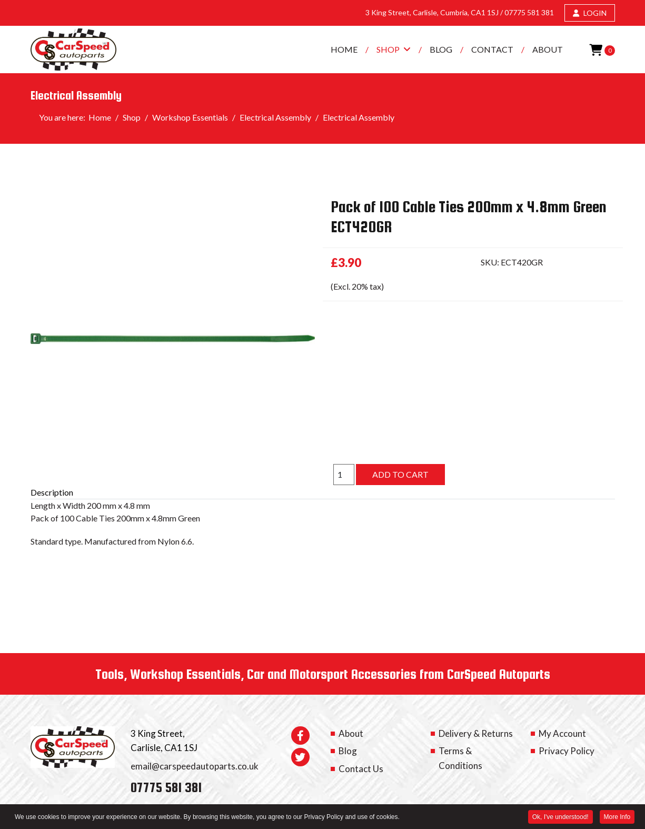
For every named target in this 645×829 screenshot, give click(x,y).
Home (344, 49)
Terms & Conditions (460, 758)
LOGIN (590, 12)
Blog (441, 49)
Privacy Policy (566, 750)
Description (52, 492)
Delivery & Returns (476, 733)
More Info (616, 817)
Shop (388, 49)
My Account (562, 733)
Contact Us (361, 768)
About (547, 49)
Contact (492, 49)
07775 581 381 (529, 12)
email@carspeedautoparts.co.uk (195, 766)
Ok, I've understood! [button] (560, 817)
